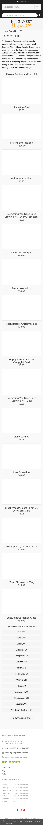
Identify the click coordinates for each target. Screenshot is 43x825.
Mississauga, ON (21, 674)
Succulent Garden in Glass (21, 617)
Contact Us (6, 767)
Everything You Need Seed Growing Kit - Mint (21, 399)
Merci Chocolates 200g (21, 582)
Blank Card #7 (21, 436)
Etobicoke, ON (21, 650)
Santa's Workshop (22, 288)
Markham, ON (21, 662)
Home (4, 31)
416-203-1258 (10, 748)
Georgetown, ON (21, 656)
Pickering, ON (21, 686)
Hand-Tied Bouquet (21, 252)
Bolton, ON (21, 644)
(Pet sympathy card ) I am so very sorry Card (21, 509)
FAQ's (4, 774)
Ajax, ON (21, 632)
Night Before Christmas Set (21, 323)
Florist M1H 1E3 (15, 31)
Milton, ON (21, 668)
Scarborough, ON (21, 698)
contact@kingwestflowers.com (16, 753)
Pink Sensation (21, 472)
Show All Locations (21, 718)
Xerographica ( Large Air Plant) (21, 546)
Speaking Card (21, 107)
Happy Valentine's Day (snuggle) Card (21, 361)
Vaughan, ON (21, 704)
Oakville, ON (21, 680)
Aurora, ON (21, 638)
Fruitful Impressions (21, 142)
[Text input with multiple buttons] (20, 15)
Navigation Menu (11, 7)
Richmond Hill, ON (21, 692)
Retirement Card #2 (21, 178)
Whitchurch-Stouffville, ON (21, 710)
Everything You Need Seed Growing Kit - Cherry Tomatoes (21, 215)
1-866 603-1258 (23, 748)
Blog (3, 771)
